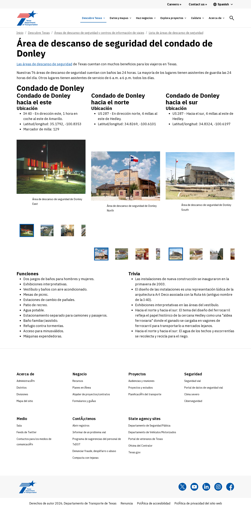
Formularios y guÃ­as (84, 413)
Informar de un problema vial (89, 444)
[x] (182, 499)
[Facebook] (230, 499)
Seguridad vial (192, 393)
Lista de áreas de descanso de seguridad (176, 33)
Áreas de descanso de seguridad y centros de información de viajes (99, 33)
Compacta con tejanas (85, 470)
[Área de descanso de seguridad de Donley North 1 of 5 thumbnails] (96, 260)
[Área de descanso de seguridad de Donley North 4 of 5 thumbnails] (140, 260)
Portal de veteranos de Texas (145, 451)
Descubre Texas (39, 33)
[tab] (93, 18)
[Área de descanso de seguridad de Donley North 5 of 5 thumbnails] (155, 260)
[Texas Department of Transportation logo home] (27, 18)
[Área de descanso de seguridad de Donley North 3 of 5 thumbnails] (125, 260)
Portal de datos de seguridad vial (203, 400)
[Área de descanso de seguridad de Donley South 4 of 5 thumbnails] (215, 260)
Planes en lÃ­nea (81, 400)
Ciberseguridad (193, 413)
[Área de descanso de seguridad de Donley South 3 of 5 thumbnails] (200, 260)
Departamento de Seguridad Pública (149, 438)
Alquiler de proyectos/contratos (91, 406)
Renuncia (127, 515)
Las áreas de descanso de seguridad (44, 64)
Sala (19, 438)
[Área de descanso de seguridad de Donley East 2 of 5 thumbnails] (36, 237)
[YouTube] (194, 499)
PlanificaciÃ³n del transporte (144, 406)
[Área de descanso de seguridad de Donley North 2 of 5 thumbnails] (111, 260)
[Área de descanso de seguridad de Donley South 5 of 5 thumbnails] (229, 260)
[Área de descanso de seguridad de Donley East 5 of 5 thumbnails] (80, 237)
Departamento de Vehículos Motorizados (152, 444)
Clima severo (191, 406)
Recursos (77, 393)
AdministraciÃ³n (26, 393)
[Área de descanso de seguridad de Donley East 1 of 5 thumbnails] (21, 237)
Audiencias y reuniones (141, 393)
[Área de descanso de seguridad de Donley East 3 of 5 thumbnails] (51, 237)
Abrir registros (80, 438)
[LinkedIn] (206, 499)
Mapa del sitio (25, 413)
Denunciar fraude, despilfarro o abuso (94, 463)
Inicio (19, 33)
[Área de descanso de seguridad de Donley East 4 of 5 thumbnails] (65, 237)
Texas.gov (134, 464)
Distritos (22, 400)
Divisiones (22, 406)
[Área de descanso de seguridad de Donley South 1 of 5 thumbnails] (170, 260)
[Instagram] (218, 499)
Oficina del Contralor (140, 458)
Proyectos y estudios (140, 400)
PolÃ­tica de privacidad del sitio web (198, 515)
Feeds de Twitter (27, 444)
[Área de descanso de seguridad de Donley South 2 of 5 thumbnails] (185, 260)
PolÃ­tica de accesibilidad (153, 515)
